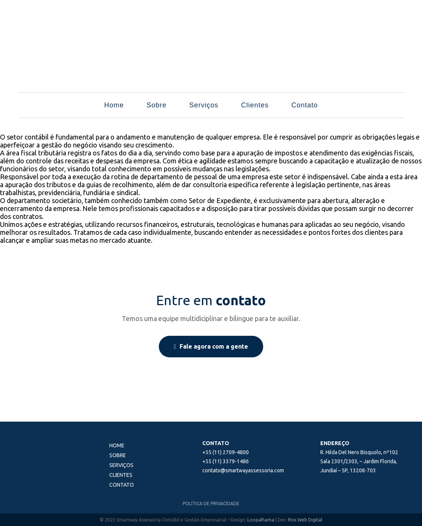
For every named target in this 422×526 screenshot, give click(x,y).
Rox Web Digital (305, 519)
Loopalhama (260, 519)
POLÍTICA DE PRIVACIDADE (211, 503)
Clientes (255, 105)
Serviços (203, 105)
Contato (305, 105)
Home (114, 105)
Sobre (156, 105)
